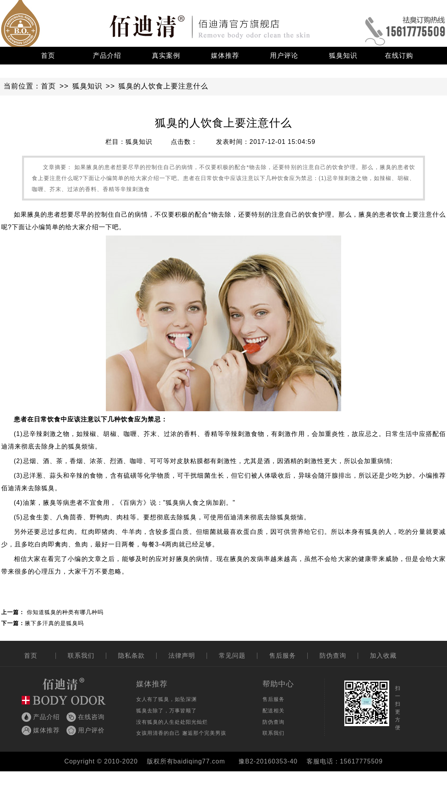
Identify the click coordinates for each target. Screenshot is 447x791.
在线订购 (399, 55)
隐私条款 (131, 655)
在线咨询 (91, 717)
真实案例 (166, 55)
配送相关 (273, 711)
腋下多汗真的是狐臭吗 (54, 623)
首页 (48, 55)
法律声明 (181, 655)
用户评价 (91, 730)
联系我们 (81, 655)
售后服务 (282, 655)
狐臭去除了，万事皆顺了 (166, 711)
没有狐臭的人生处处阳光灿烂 (172, 722)
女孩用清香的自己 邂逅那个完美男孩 (181, 733)
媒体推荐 (225, 55)
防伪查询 (333, 655)
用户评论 (284, 55)
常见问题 (232, 655)
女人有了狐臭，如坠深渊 (166, 699)
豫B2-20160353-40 (267, 761)
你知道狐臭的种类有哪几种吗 (65, 612)
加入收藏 (383, 655)
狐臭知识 (343, 55)
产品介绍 (107, 55)
